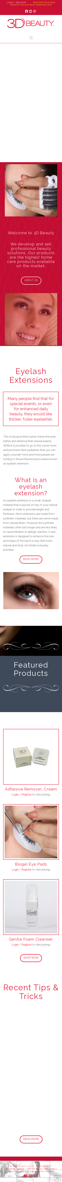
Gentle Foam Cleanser (31, 940)
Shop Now (31, 957)
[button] (31, 38)
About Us (31, 283)
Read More (30, 559)
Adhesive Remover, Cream (31, 790)
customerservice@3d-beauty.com (31, 1171)
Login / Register (16, 2)
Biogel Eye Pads (31, 865)
